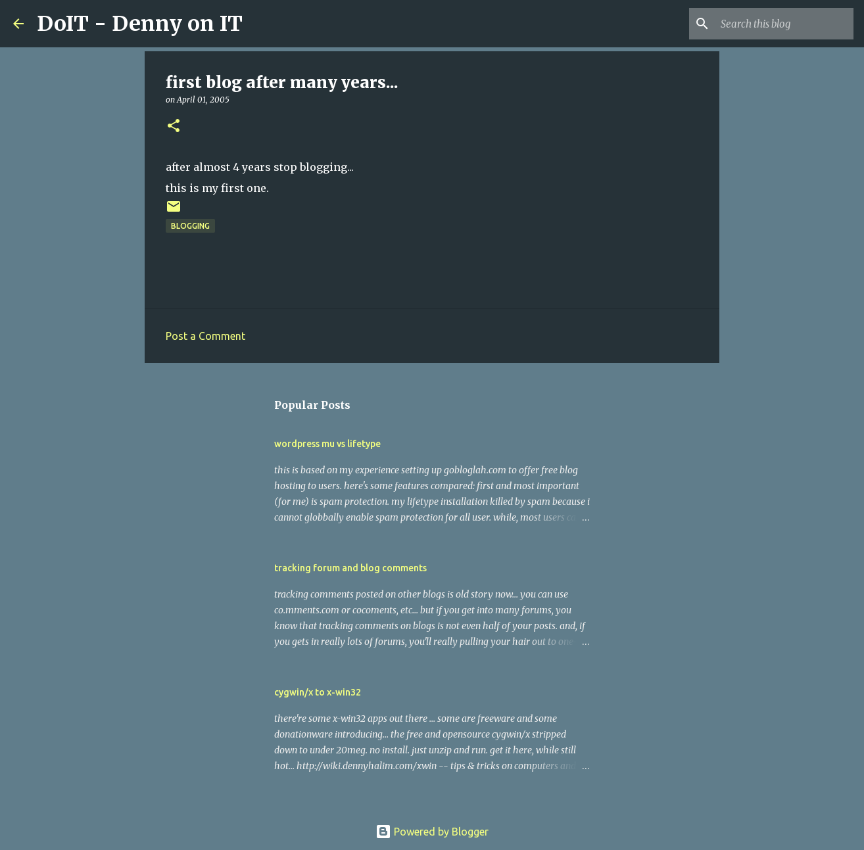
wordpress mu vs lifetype (327, 443)
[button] (173, 126)
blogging (190, 226)
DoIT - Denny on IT (140, 24)
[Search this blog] (784, 23)
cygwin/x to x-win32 (317, 692)
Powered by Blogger (432, 832)
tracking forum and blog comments (350, 568)
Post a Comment (205, 336)
